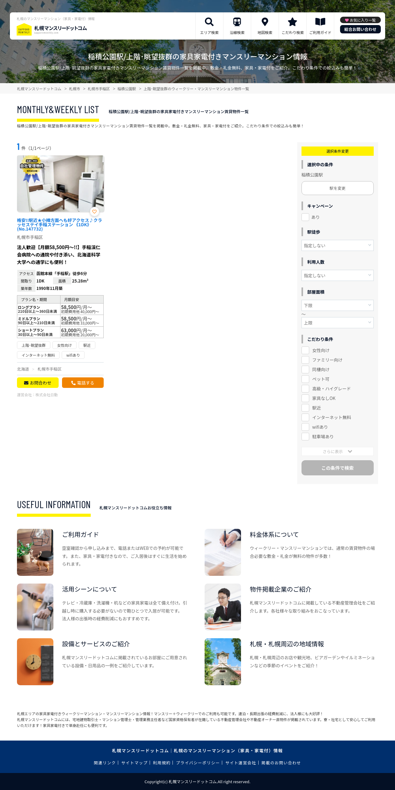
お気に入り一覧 (363, 20)
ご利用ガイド (320, 32)
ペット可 (321, 379)
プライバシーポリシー (198, 763)
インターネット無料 (331, 417)
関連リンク (105, 763)
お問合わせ (40, 383)
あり (315, 217)
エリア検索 (209, 32)
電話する (85, 383)
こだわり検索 (292, 32)
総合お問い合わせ (360, 29)
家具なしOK (323, 398)
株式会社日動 (46, 394)
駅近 (316, 408)
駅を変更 (338, 188)
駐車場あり (323, 436)
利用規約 (162, 763)
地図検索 (264, 32)
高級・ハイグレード (331, 388)
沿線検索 (237, 32)
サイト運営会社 (240, 763)
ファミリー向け (327, 360)
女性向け (321, 350)
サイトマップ (134, 763)
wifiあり (320, 427)
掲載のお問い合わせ (281, 763)
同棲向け (321, 369)
